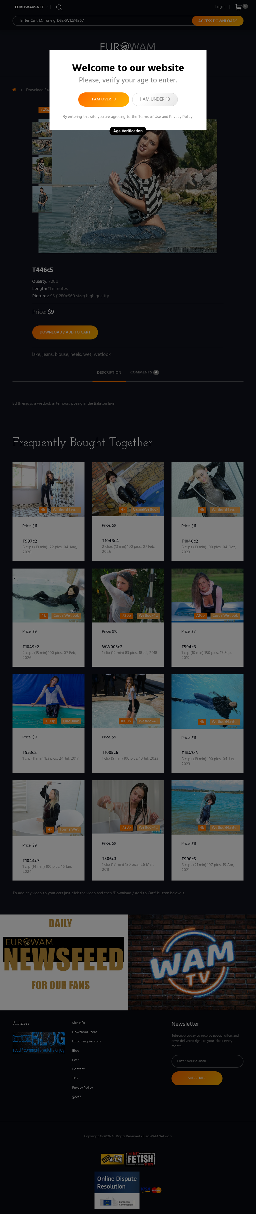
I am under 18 (155, 99)
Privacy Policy (180, 117)
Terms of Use (149, 117)
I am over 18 (104, 99)
